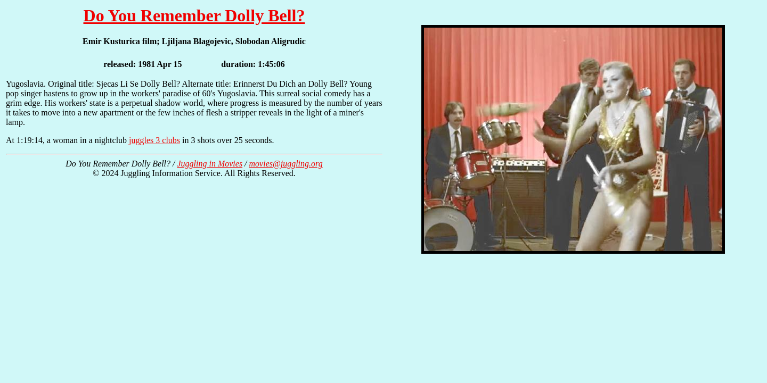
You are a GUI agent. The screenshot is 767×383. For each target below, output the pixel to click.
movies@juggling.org (286, 163)
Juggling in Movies (209, 163)
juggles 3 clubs (154, 140)
